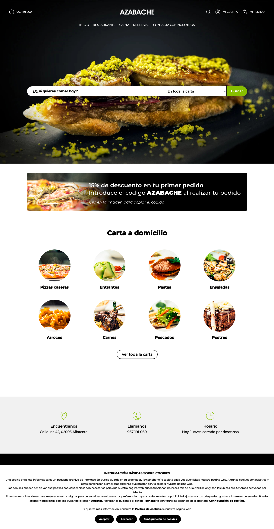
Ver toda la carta (137, 354)
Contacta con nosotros (174, 25)
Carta (124, 25)
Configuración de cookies (160, 519)
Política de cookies (148, 509)
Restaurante (104, 25)
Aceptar (104, 519)
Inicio (84, 25)
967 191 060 (137, 432)
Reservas (141, 25)
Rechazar (127, 519)
